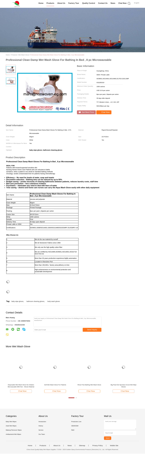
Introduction (42, 421)
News (113, 3)
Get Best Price (86, 112)
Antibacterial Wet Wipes (13, 434)
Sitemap (82, 445)
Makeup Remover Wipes (14, 430)
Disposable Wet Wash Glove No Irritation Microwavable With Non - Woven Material (21, 386)
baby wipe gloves (17, 301)
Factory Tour (73, 3)
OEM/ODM (74, 426)
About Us (61, 3)
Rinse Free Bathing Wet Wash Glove (89, 385)
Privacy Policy (97, 445)
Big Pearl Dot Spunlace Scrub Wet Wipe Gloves (123, 386)
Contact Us (102, 3)
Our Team (41, 434)
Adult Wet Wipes (11, 426)
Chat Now (122, 3)
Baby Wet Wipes (11, 421)
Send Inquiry (92, 330)
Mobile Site (114, 445)
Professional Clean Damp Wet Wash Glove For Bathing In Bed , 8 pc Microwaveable (57, 55)
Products (50, 3)
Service (40, 430)
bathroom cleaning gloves (35, 301)
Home (40, 3)
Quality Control (88, 3)
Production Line (76, 421)
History (40, 426)
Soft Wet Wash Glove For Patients (55, 385)
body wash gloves (53, 301)
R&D (72, 430)
